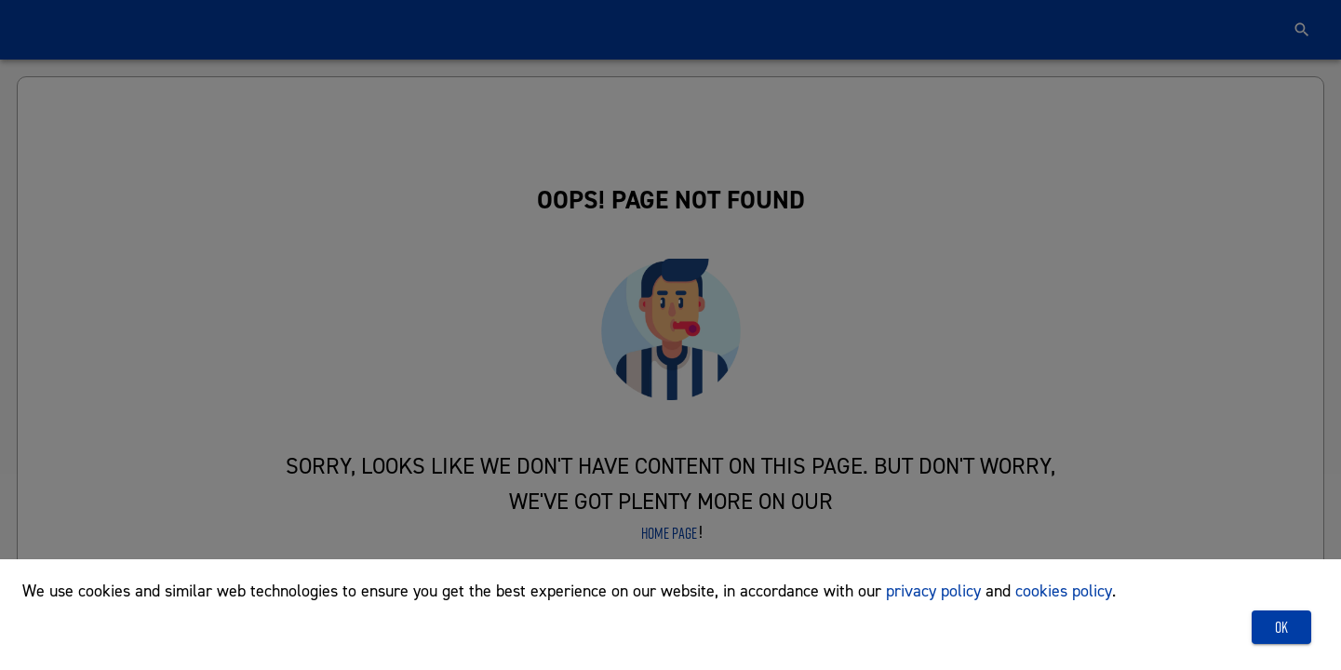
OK (1281, 627)
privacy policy (933, 590)
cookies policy (1063, 590)
